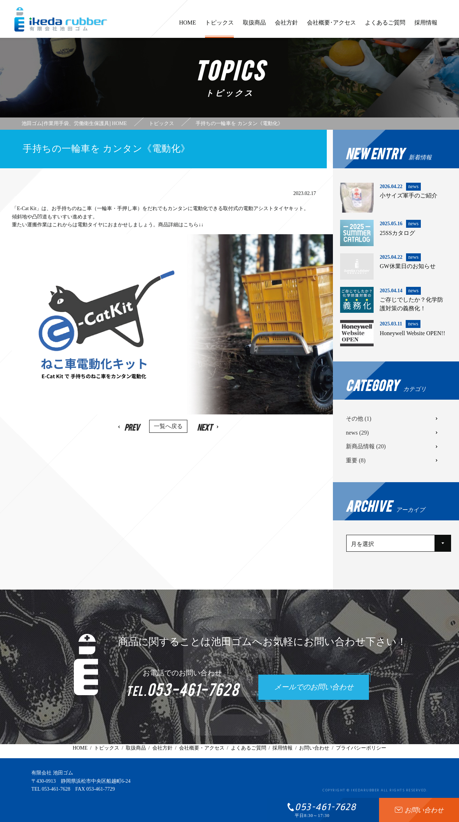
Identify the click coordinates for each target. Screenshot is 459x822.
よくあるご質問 (385, 25)
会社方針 (286, 25)
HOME (187, 25)
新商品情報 (366, 446)
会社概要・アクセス (201, 748)
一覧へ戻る (168, 426)
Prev (133, 427)
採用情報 (425, 25)
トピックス (219, 28)
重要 (356, 460)
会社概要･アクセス (331, 25)
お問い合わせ (314, 748)
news (357, 433)
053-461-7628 (56, 789)
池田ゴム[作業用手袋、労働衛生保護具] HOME (74, 123)
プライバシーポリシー (361, 748)
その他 (358, 419)
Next (203, 427)
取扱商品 (254, 25)
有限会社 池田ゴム (52, 773)
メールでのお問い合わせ (313, 687)
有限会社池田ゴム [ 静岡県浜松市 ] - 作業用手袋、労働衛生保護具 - (60, 19)
